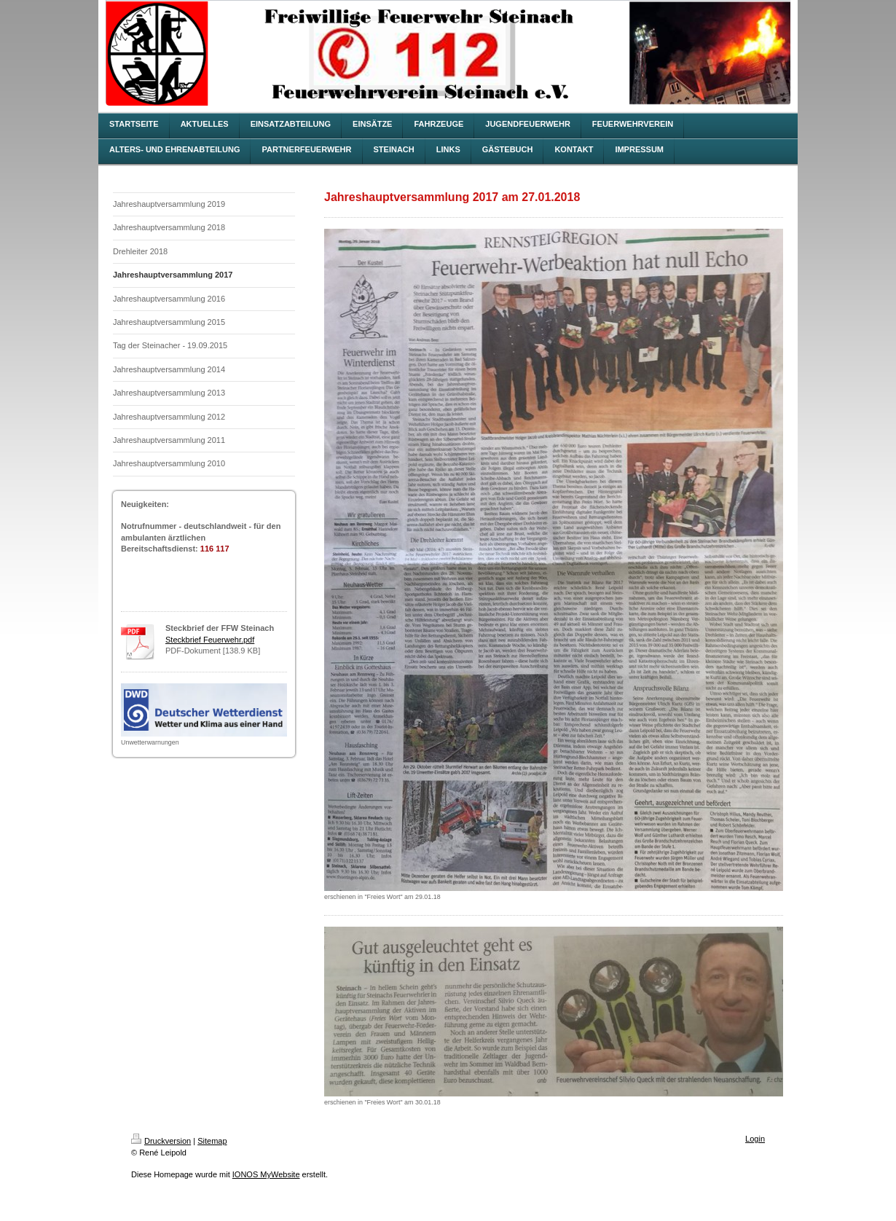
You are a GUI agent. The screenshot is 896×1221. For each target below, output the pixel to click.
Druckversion (161, 1140)
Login (755, 1138)
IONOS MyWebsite (266, 1174)
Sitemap (212, 1140)
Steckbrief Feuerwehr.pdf (209, 639)
